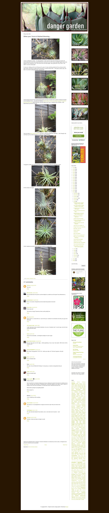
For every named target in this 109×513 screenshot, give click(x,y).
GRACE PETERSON (31, 349)
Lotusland (79, 442)
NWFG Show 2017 (81, 455)
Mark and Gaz (29, 292)
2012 (74, 190)
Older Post (65, 444)
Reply (28, 288)
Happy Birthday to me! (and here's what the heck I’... (79, 214)
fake (84, 407)
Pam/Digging (29, 410)
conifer (77, 396)
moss (84, 445)
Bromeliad (74, 390)
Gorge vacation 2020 (81, 426)
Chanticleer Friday (79, 395)
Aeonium (73, 382)
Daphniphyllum (78, 399)
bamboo (76, 385)
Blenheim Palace (76, 350)
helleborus (77, 429)
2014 (74, 187)
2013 (74, 188)
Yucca (34, 278)
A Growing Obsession (77, 356)
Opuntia (80, 458)
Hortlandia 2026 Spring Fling (80, 430)
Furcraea (81, 413)
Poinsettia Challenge (79, 470)
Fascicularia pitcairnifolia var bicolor (78, 408)
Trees (73, 489)
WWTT (79, 499)
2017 (74, 182)
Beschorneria (77, 388)
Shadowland (80, 480)
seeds (84, 479)
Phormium (80, 466)
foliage (77, 412)
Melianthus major (80, 445)
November (76, 194)
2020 (74, 177)
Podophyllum (74, 470)
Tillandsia (31, 278)
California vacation (76, 393)
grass (72, 427)
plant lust (83, 468)
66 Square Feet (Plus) (77, 342)
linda (28, 333)
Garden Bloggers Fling (81, 414)
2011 (74, 191)
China (84, 395)
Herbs (80, 429)
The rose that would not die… (79, 244)
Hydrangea (79, 434)
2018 (74, 180)
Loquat (75, 442)
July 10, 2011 (33, 395)
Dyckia (73, 402)
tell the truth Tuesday (76, 487)
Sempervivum (74, 480)
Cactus (76, 391)
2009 (74, 260)
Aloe (77, 383)
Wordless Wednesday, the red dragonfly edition (79, 221)
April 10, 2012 (33, 417)
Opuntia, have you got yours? (79, 235)
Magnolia (83, 442)
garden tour (74, 424)
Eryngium (78, 406)
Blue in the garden (77, 233)
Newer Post (26, 444)
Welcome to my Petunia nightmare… (78, 216)
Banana (79, 385)
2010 (74, 258)
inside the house (81, 435)
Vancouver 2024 (75, 492)
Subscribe (78, 136)
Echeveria (83, 402)
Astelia (73, 384)
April (75, 252)
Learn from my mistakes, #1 (79, 225)
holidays (73, 430)
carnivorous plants (75, 394)
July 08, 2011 (33, 285)
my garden (79, 449)
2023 (74, 172)
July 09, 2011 (31, 356)
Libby (28, 371)
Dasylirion (83, 399)
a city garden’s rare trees (77, 357)
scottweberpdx (30, 300)
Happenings (74, 429)
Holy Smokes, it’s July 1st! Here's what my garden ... (79, 246)
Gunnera (77, 428)
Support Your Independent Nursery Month (78, 486)
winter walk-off (75, 498)
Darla (28, 356)
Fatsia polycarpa (82, 409)
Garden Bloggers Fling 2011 (77, 415)
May (75, 250)
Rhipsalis (80, 474)
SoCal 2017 (80, 482)
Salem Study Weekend (76, 475)
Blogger (66, 506)
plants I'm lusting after (81, 469)
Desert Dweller (30, 402)
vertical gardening (79, 493)
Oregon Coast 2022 (79, 459)
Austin (76, 384)
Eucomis (83, 406)
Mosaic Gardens (77, 230)
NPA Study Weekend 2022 (80, 454)
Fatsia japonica (75, 409)
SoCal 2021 (76, 483)
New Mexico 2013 (76, 451)
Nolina (73, 454)
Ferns (81, 410)
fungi (78, 413)
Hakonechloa (83, 428)
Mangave (83, 443)
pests (84, 464)
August (75, 199)
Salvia (82, 475)
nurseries (74, 455)
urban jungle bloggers (82, 491)
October (75, 196)
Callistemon (76, 231)
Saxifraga (79, 478)
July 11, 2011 (34, 410)
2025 (74, 169)
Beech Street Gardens (31, 341)
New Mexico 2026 (82, 451)
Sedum (81, 479)
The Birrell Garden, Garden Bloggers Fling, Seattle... (79, 203)
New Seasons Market (34, 133)
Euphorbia (73, 407)
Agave (73, 383)
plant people (74, 469)
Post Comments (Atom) (33, 446)
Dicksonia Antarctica (81, 401)
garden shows (82, 423)
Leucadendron (78, 441)
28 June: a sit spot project (77, 354)
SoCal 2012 (81, 481)
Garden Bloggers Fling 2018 (77, 420)
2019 (74, 178)
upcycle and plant (75, 491)
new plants (75, 453)
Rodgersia (83, 474)
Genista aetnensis (75, 426)
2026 (74, 167)
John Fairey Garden (75, 436)
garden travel (80, 424)
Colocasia (73, 396)
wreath (77, 499)
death (75, 400)
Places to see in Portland (79, 467)
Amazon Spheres (82, 383)
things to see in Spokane (76, 488)
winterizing (80, 498)
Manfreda (78, 443)
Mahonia (73, 443)
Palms (73, 464)
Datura (73, 400)
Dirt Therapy (75, 349)
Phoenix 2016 (74, 466)
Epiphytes (83, 404)
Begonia (73, 388)
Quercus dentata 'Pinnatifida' (76, 473)
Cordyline (79, 397)
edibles (78, 403)
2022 (74, 174)
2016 (74, 183)
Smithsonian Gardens (75, 481)
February (75, 255)
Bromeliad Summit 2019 (80, 390)
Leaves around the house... (79, 218)
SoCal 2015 (76, 482)
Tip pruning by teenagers (78, 239)
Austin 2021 (79, 384)
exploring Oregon (79, 407)
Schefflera (83, 478)
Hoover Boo (29, 307)
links (81, 441)
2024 (74, 170)
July (75, 201)
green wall (76, 427)
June (75, 248)
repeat (77, 474)
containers (74, 397)
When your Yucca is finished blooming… (79, 237)
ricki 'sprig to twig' (30, 325)
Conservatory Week (82, 396)
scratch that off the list (76, 479)
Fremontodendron (75, 413)
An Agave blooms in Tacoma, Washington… (79, 209)
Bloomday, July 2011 (77, 228)
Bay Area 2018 (76, 387)
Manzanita (74, 445)
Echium (73, 403)
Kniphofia (81, 439)
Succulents (83, 485)
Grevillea (80, 427)
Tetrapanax (82, 487)
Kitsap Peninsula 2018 (76, 439)
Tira (27, 317)
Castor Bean (82, 394)
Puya (84, 472)
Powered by (78, 140)
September (76, 198)
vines (72, 495)
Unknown (29, 285)
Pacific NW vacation (81, 463)
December (76, 193)
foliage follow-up (82, 412)
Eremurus (73, 406)
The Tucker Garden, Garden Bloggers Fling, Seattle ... (79, 206)
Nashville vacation (77, 450)
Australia (84, 384)
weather (77, 495)
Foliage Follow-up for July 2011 (79, 226)
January (75, 256)
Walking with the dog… (78, 240)
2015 (74, 185)
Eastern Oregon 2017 (78, 402)
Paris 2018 (77, 464)
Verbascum (74, 493)
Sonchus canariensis (77, 485)
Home (46, 444)
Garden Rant (75, 345)
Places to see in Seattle (77, 468)
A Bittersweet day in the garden (79, 242)
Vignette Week (82, 494)
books (84, 389)
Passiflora (81, 464)
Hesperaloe (83, 429)
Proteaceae (80, 472)
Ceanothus (74, 395)
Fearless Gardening (76, 410)
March (75, 253)
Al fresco (74, 343)
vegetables (83, 492)
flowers (73, 412)
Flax (84, 410)
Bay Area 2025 (82, 387)
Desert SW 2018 (79, 400)
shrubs (84, 480)
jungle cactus (80, 436)
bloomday (78, 389)
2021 (74, 175)
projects (28, 278)
